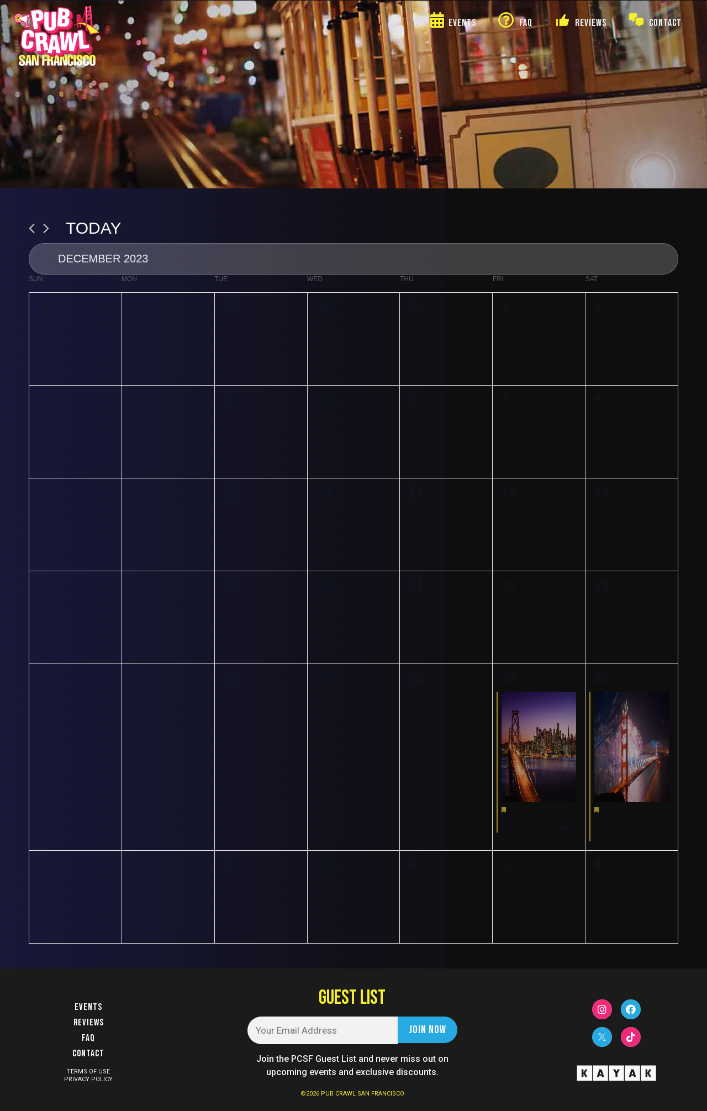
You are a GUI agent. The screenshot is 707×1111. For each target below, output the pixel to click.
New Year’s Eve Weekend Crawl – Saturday (620, 828)
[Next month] (46, 228)
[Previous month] (32, 228)
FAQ (88, 1038)
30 (601, 677)
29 (509, 677)
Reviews (88, 1022)
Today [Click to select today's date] (94, 228)
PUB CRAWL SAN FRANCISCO (362, 1093)
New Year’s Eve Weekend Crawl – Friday (538, 823)
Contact (88, 1053)
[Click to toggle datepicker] (353, 259)
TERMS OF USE (88, 1071)
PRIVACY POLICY (88, 1079)
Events (88, 1007)
